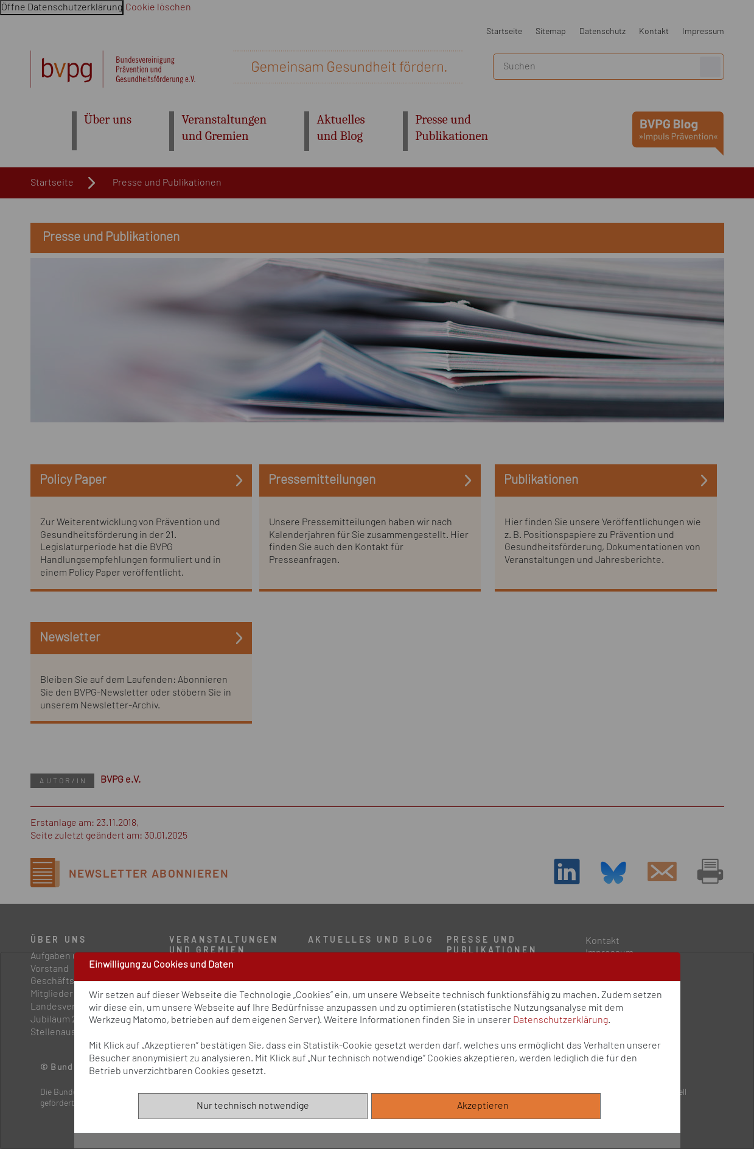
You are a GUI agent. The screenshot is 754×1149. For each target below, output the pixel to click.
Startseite (504, 31)
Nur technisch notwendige (253, 1106)
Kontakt (654, 31)
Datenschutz (602, 31)
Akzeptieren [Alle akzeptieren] (485, 1106)
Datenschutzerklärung (560, 1020)
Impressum (703, 31)
